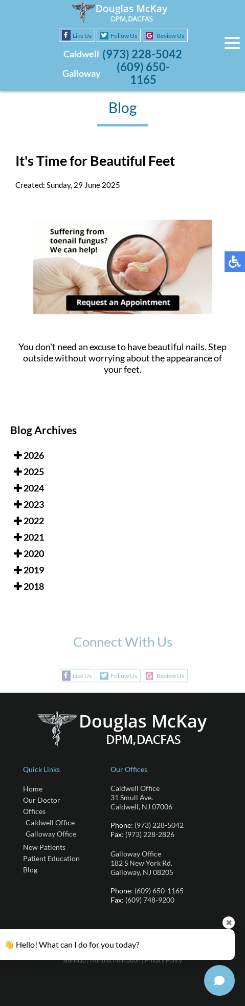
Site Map (74, 960)
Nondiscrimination (115, 960)
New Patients (44, 847)
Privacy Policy (163, 960)
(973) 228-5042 (142, 54)
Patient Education (51, 858)
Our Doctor (41, 800)
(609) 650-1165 (143, 73)
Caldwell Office (50, 822)
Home (32, 788)
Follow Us (123, 35)
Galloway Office (51, 833)
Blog (30, 869)
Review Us (170, 35)
